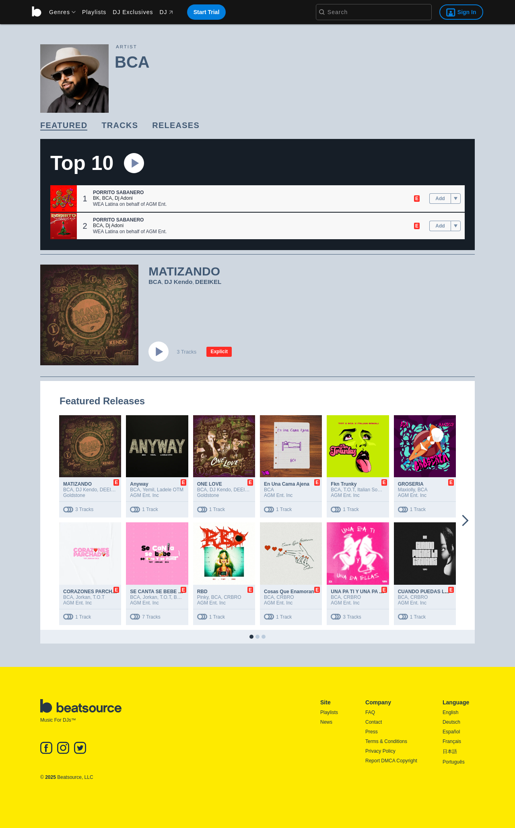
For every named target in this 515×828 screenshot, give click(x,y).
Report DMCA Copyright (391, 761)
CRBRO (232, 597)
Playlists (94, 12)
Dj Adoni (124, 198)
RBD (202, 591)
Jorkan (83, 597)
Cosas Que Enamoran (289, 591)
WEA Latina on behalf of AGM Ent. (130, 204)
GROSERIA (411, 484)
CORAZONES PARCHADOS (94, 591)
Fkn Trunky (343, 484)
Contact (373, 722)
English (450, 712)
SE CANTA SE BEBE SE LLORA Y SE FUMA (180, 591)
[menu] (59, 12)
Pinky (202, 597)
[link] (63, 126)
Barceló (182, 597)
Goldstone (74, 495)
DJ (166, 12)
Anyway (139, 484)
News (326, 722)
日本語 (450, 751)
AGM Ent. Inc (144, 495)
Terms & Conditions (386, 741)
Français (452, 741)
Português (454, 762)
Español (451, 732)
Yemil (148, 490)
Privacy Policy (380, 751)
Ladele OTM (170, 490)
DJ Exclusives (133, 12)
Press (371, 732)
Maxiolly (406, 490)
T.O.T (348, 490)
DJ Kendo (178, 281)
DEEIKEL (208, 281)
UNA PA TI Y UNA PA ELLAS (363, 591)
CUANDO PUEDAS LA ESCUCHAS (437, 591)
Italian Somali (371, 490)
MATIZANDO (77, 484)
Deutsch (451, 722)
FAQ (370, 712)
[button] (63, 198)
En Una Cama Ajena (286, 484)
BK (96, 198)
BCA (107, 198)
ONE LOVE (209, 484)
